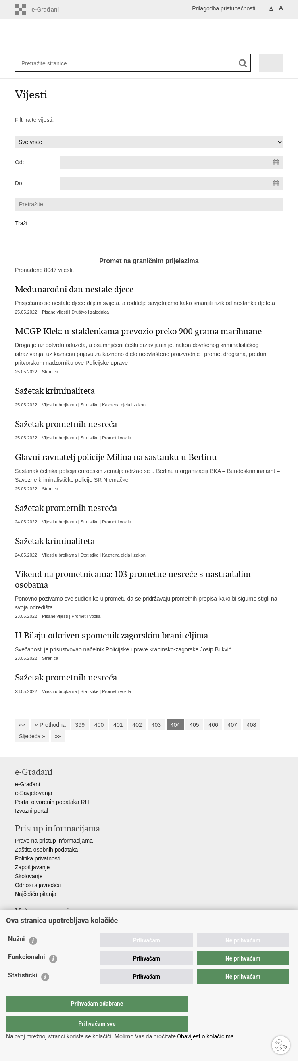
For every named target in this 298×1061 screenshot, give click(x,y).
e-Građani (27, 784)
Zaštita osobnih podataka (46, 849)
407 (232, 725)
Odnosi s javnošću (38, 885)
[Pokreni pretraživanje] (243, 63)
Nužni (16, 955)
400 (99, 725)
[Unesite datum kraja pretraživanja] (171, 183)
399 (80, 725)
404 (175, 725)
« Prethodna (50, 725)
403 (156, 725)
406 (213, 725)
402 (137, 725)
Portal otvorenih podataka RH (52, 802)
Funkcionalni (26, 973)
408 (251, 725)
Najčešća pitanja (35, 894)
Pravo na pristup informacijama (54, 840)
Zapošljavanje (32, 867)
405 (194, 725)
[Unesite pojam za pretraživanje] (47, 63)
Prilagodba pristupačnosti (223, 8)
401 (118, 725)
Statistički (22, 991)
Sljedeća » (32, 736)
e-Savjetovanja (33, 793)
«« (22, 725)
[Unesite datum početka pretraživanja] (171, 162)
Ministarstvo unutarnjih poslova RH (58, 924)
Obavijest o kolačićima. (205, 1036)
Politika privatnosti (37, 858)
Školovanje (29, 876)
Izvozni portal (31, 811)
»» (58, 736)
